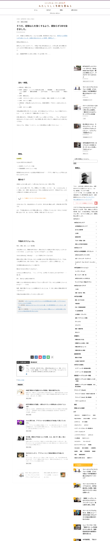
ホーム (35, 10)
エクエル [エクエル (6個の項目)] (94, 402)
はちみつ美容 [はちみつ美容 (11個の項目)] (86, 402)
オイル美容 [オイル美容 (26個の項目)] (84, 406)
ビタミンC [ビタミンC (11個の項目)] (90, 419)
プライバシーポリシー (55, 13)
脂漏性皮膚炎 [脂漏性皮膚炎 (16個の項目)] (82, 438)
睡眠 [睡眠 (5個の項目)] (81, 435)
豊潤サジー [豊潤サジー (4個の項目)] (90, 442)
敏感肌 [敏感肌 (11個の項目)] (76, 435)
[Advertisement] (42, 67)
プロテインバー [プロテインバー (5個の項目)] (85, 422)
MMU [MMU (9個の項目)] (94, 399)
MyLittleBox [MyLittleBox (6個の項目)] (77, 402)
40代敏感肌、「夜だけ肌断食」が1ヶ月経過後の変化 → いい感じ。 (90, 519)
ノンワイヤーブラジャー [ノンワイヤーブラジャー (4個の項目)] (80, 419)
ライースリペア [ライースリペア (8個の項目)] (86, 425)
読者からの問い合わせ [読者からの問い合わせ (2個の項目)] (79, 442)
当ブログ (49, 10)
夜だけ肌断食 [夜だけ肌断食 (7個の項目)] (85, 432)
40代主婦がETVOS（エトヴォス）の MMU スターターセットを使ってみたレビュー (90, 132)
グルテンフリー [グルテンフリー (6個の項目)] (78, 409)
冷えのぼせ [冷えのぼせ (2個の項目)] (77, 432)
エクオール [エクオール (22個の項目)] (77, 406)
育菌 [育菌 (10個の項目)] (75, 438)
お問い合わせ (74, 10)
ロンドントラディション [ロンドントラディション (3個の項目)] (80, 429)
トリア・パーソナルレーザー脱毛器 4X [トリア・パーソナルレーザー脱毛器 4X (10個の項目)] (83, 412)
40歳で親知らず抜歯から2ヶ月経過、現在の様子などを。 (42, 387)
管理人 (61, 10)
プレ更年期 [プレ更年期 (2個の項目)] (77, 422)
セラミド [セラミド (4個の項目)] (86, 409)
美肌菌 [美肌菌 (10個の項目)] (93, 435)
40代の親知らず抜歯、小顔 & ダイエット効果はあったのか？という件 (46, 401)
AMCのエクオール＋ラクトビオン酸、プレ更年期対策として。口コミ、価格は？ (46, 304)
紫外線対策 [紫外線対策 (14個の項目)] (87, 435)
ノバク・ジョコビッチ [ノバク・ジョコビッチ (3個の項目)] (79, 416)
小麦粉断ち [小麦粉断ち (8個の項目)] (93, 432)
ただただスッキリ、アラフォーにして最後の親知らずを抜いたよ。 (45, 448)
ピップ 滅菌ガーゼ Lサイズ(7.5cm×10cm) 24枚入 (34, 197)
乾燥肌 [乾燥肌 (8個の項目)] (89, 429)
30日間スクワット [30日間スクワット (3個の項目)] (86, 399)
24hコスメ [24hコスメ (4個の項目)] (77, 399)
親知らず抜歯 (21, 377)
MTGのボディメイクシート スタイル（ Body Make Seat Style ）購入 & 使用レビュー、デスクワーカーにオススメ (90, 69)
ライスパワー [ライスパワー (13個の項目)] (77, 425)
